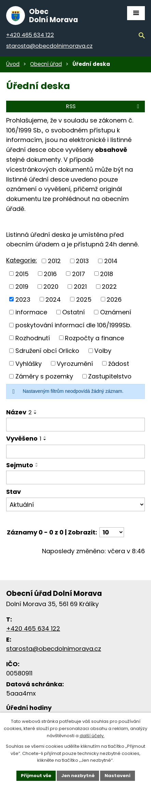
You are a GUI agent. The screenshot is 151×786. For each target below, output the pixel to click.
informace (31, 312)
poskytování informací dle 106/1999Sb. (73, 325)
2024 (53, 299)
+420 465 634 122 (33, 628)
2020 (50, 286)
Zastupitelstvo (110, 376)
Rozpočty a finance (94, 337)
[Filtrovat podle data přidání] (75, 451)
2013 (82, 261)
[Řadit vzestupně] (35, 410)
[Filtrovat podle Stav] (75, 504)
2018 (106, 273)
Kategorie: (21, 260)
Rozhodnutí (32, 337)
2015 (22, 273)
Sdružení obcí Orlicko (47, 350)
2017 (78, 273)
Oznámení (115, 312)
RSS (103, 106)
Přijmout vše (36, 775)
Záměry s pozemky (44, 376)
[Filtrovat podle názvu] (75, 424)
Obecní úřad (46, 64)
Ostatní (73, 312)
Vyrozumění (75, 363)
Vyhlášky (28, 363)
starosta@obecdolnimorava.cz (53, 648)
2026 (114, 299)
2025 (84, 299)
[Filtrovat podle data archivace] (75, 477)
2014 (111, 261)
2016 (50, 273)
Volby (102, 350)
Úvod (12, 64)
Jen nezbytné (78, 775)
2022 (109, 286)
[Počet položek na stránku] (111, 532)
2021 (80, 286)
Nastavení (118, 775)
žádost (118, 363)
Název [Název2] (19, 412)
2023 (22, 299)
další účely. (92, 735)
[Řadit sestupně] (35, 413)
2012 (54, 261)
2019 (21, 286)
